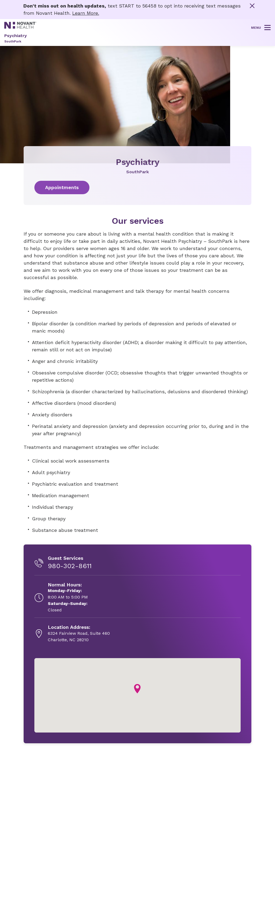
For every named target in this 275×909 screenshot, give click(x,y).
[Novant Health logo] (20, 27)
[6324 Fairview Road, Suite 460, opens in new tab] (79, 633)
